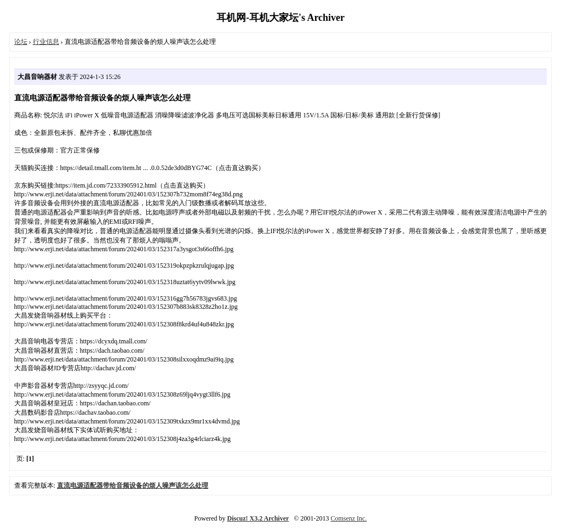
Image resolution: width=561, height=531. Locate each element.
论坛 (20, 42)
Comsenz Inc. (348, 518)
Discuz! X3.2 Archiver (258, 518)
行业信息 (46, 42)
